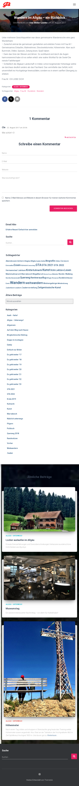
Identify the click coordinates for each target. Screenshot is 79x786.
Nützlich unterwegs (15, 419)
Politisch (10, 428)
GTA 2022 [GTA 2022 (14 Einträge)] (59, 265)
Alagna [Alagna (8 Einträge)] (27, 261)
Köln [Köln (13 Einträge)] (53, 270)
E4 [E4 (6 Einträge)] (68, 261)
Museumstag (12, 608)
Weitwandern (12, 448)
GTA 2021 (11, 389)
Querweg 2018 (13, 433)
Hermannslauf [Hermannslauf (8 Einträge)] (12, 270)
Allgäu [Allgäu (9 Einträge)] (33, 261)
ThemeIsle (48, 780)
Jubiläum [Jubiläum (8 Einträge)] (22, 270)
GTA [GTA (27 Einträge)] (38, 265)
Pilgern (10, 424)
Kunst (9, 409)
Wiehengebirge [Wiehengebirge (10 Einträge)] (50, 283)
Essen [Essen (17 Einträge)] (17, 265)
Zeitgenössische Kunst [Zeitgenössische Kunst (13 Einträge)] (49, 287)
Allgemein (11, 325)
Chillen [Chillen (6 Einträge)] (57, 261)
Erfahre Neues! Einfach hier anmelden (21, 230)
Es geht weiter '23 (14, 384)
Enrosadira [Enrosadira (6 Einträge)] (9, 265)
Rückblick (31, 91)
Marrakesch (12, 414)
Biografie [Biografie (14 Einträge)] (50, 260)
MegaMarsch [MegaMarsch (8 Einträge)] (38, 274)
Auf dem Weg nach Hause (17, 330)
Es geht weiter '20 (14, 369)
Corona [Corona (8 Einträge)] (64, 261)
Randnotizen (12, 438)
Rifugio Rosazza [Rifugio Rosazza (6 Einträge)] (52, 278)
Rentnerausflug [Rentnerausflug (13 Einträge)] (38, 277)
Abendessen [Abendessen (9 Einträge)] (11, 261)
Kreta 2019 (11, 399)
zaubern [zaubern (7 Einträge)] (18, 288)
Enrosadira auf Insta (39, 774)
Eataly (9, 345)
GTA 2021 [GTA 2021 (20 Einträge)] (47, 265)
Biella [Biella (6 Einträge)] (43, 261)
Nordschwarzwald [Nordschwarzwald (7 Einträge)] (13, 278)
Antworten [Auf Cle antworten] (70, 137)
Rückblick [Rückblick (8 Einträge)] (63, 278)
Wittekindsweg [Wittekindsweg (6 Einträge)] (63, 283)
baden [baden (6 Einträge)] (39, 261)
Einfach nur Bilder (14, 350)
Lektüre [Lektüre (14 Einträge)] (60, 270)
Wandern (40, 91)
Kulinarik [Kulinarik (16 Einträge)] (37, 270)
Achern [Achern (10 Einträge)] (20, 261)
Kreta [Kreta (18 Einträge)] (29, 270)
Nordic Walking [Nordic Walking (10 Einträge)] (66, 274)
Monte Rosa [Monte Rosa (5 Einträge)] (48, 274)
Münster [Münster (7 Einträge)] (55, 274)
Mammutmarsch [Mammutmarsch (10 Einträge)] (13, 274)
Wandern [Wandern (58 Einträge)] (17, 282)
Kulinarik (10, 404)
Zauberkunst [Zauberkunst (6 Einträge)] (10, 288)
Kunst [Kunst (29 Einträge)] (46, 270)
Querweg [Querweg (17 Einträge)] (25, 277)
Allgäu (16, 91)
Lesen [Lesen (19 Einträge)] (67, 270)
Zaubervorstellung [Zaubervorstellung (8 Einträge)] (29, 288)
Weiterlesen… (52, 735)
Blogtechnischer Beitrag (17, 335)
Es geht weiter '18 (14, 360)
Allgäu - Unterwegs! (21, 87)
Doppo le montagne (15, 340)
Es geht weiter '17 (14, 355)
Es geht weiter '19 (14, 365)
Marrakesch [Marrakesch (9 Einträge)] (26, 274)
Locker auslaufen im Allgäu (20, 540)
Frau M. (23, 91)
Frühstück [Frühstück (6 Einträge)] (24, 265)
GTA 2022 (11, 394)
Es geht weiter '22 (14, 379)
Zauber (10, 453)
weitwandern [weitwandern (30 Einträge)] (34, 283)
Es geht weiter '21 (14, 374)
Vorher (10, 443)
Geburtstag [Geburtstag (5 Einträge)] (31, 265)
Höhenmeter (12, 725)
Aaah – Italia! (12, 315)
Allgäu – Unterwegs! (15, 320)
